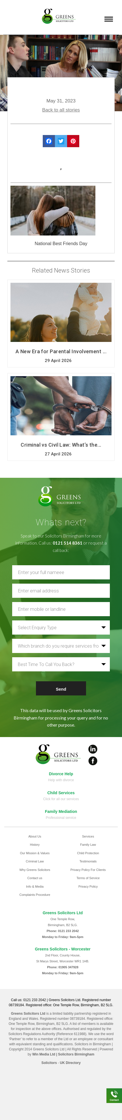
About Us (34, 836)
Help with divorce (61, 780)
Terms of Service (88, 878)
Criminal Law (35, 861)
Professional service (61, 818)
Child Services (61, 793)
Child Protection (88, 853)
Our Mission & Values (35, 853)
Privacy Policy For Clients (88, 869)
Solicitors (49, 1063)
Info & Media (35, 886)
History (35, 844)
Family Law (88, 844)
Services (88, 836)
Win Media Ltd (43, 1054)
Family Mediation (61, 811)
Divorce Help (61, 774)
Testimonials (88, 861)
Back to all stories (61, 110)
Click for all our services (61, 799)
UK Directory (70, 1063)
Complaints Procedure (34, 894)
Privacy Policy (88, 886)
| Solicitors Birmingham (74, 1054)
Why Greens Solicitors (34, 869)
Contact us (34, 878)
